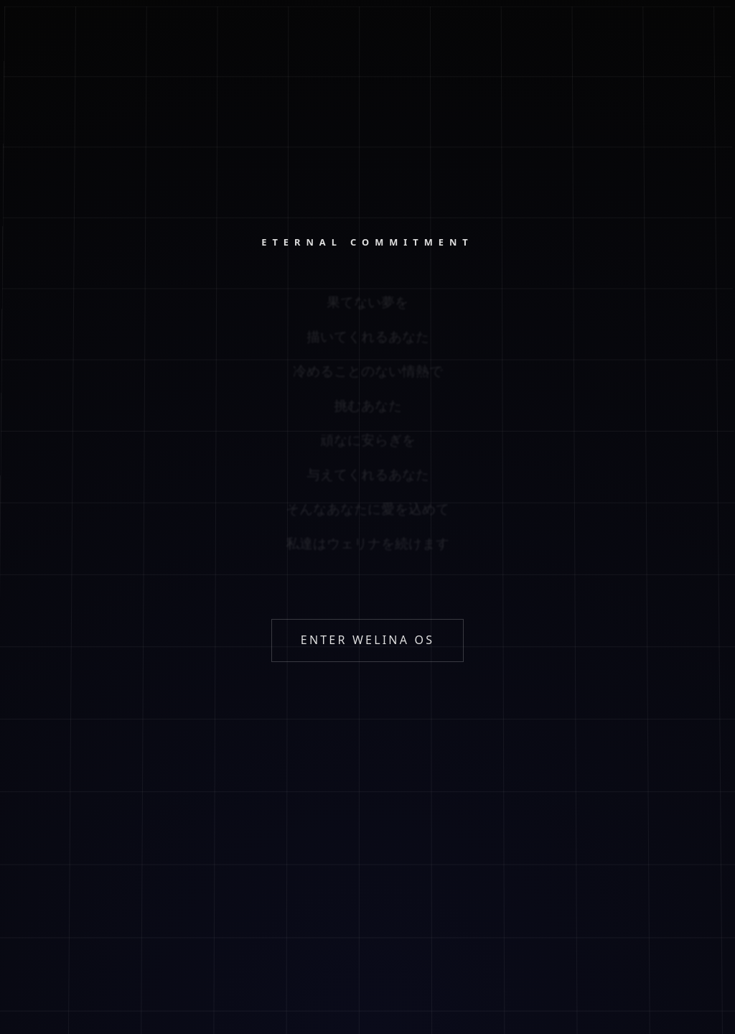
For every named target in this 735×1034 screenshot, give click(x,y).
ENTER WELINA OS (367, 640)
